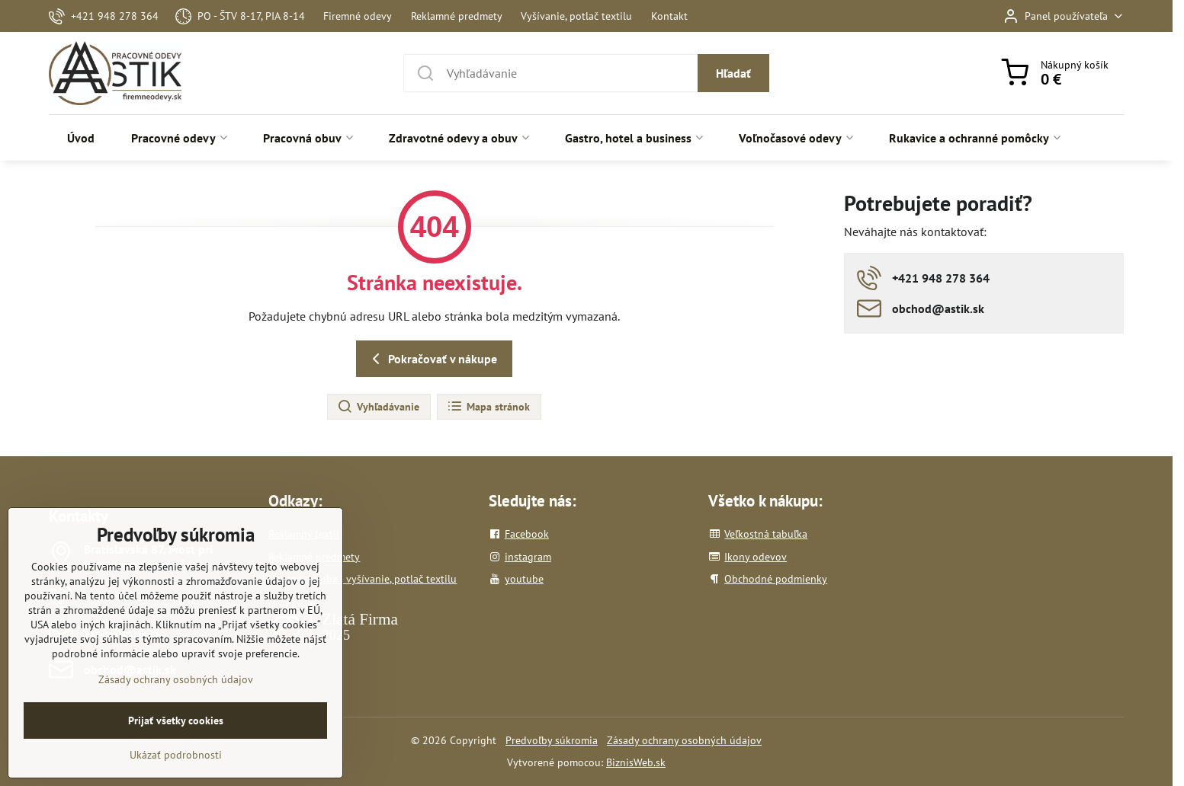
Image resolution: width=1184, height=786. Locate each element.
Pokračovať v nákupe (432, 359)
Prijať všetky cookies (175, 746)
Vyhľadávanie (378, 406)
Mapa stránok (488, 406)
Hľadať (733, 73)
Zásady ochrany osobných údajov (684, 740)
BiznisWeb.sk (636, 762)
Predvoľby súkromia (551, 740)
